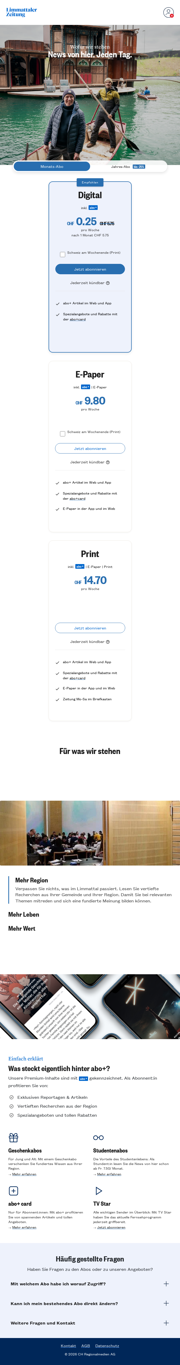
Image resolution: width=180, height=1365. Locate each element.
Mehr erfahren (24, 1173)
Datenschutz (107, 1345)
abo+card (78, 319)
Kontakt (68, 1345)
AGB (85, 1345)
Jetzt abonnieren (111, 1227)
